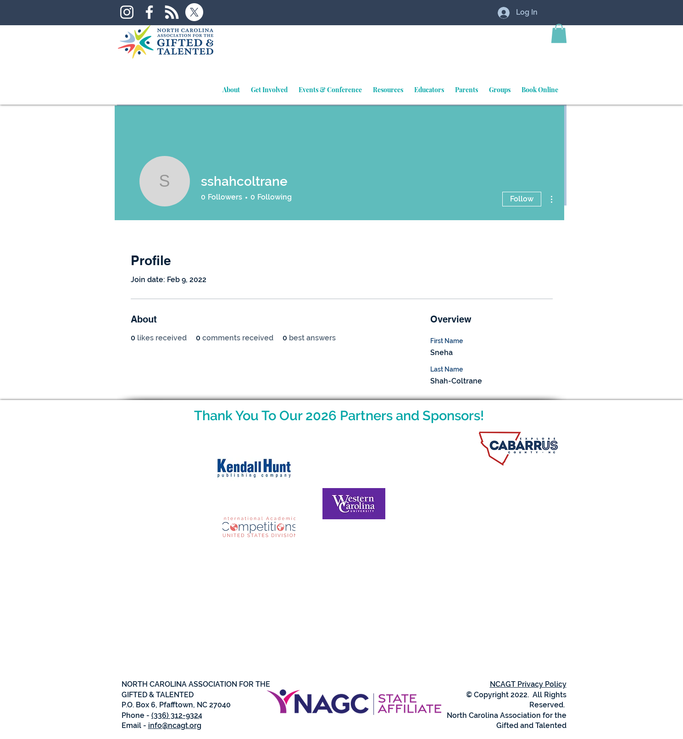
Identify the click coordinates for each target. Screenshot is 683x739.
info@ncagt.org (174, 725)
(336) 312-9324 (176, 715)
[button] (559, 33)
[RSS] (172, 12)
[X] (194, 12)
